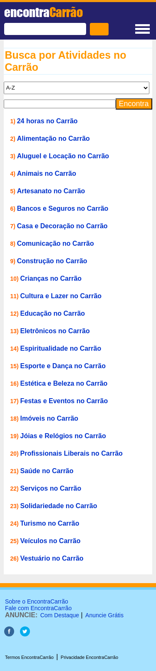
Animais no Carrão (46, 173)
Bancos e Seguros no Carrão (63, 208)
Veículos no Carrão (50, 540)
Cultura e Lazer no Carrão (61, 295)
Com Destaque (59, 615)
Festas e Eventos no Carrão (64, 400)
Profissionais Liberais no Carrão (71, 453)
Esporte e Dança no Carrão (63, 365)
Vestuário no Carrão (52, 558)
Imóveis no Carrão (49, 418)
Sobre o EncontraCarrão (36, 601)
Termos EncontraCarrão (29, 657)
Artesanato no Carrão (51, 191)
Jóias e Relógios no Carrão (63, 435)
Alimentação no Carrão (53, 138)
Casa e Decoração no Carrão (62, 225)
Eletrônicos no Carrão (55, 330)
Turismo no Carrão (49, 523)
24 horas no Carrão (47, 121)
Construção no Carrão (52, 260)
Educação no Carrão (52, 313)
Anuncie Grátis (104, 615)
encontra (43, 12)
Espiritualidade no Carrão (61, 348)
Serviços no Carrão (51, 488)
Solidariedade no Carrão (58, 505)
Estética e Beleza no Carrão (64, 383)
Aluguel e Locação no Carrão (63, 156)
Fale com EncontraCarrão (38, 608)
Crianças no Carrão (51, 278)
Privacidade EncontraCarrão (89, 657)
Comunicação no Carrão (55, 243)
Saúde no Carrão (47, 470)
